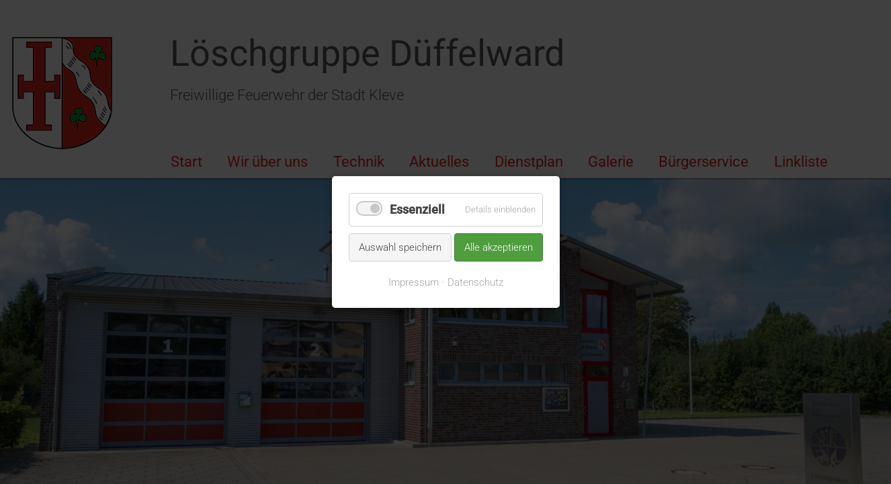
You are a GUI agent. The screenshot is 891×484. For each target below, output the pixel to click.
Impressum (413, 282)
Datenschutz (475, 282)
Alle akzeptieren (498, 247)
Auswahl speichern (400, 247)
